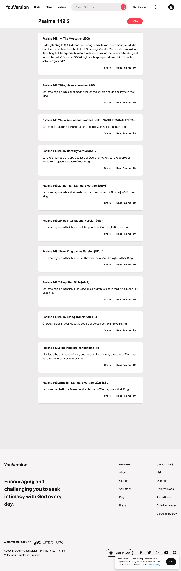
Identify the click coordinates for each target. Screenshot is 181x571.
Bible (37, 6)
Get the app (139, 6)
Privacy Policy (47, 550)
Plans (49, 6)
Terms (61, 550)
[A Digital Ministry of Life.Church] (90, 540)
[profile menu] (168, 7)
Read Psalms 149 (126, 67)
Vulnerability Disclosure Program (22, 554)
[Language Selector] (155, 7)
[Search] (95, 7)
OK (171, 561)
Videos (62, 6)
